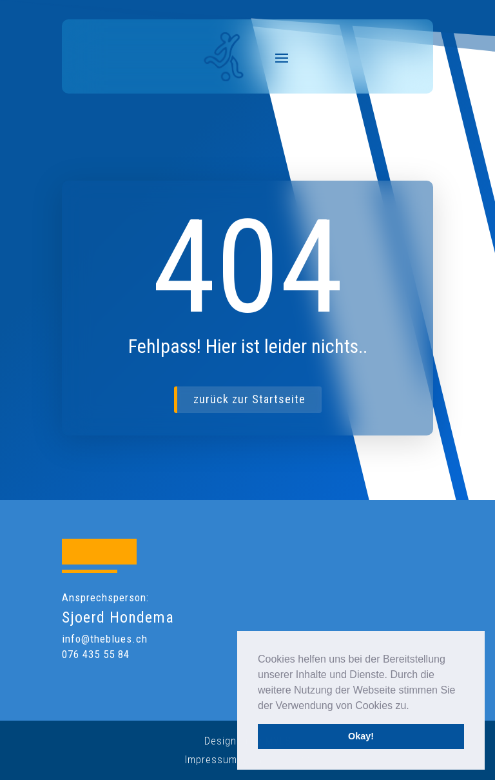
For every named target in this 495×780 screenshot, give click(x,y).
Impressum (211, 760)
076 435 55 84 (96, 654)
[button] (414, 706)
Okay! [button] (361, 736)
